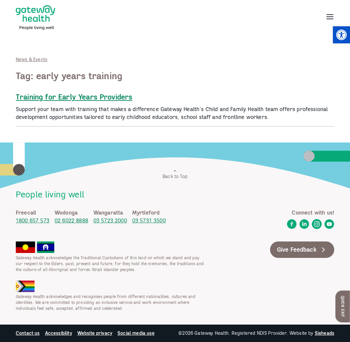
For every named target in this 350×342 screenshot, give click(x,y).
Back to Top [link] (175, 174)
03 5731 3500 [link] (149, 220)
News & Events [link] (31, 59)
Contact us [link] (28, 333)
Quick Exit (342, 306)
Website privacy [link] (94, 333)
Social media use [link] (136, 333)
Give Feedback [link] (302, 250)
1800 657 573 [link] (32, 220)
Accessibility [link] (58, 333)
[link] (341, 34)
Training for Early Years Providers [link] (74, 97)
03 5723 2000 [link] (110, 220)
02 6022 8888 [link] (71, 220)
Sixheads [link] (324, 333)
